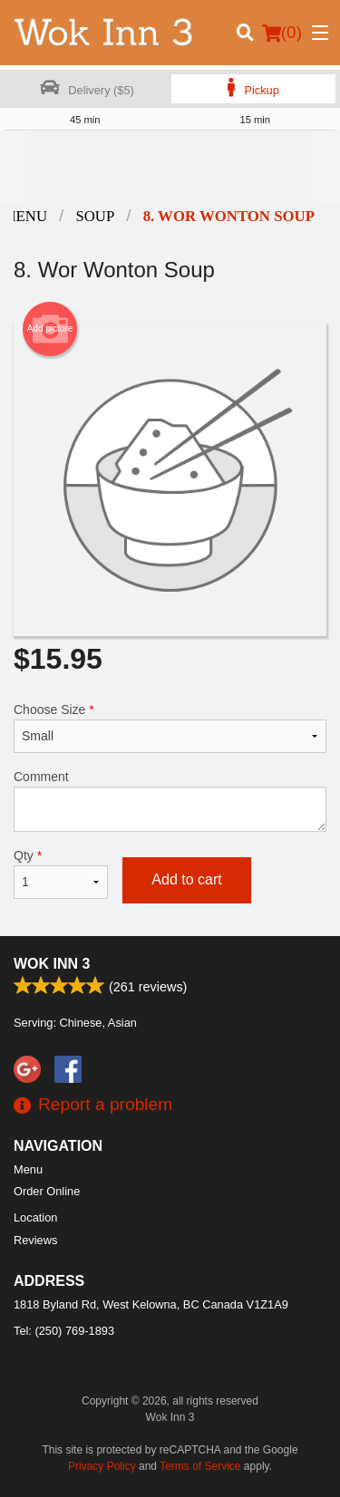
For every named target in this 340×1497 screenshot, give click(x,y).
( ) (282, 32)
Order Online (47, 1191)
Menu (28, 1169)
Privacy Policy (102, 1466)
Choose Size (170, 727)
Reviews (35, 1240)
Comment (170, 800)
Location (35, 1217)
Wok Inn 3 (52, 963)
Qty (61, 873)
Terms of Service (200, 1466)
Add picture (50, 329)
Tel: (64, 1331)
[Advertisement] (170, 166)
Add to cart (186, 879)
